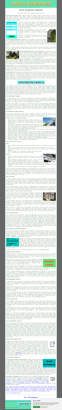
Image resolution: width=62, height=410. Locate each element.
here (38, 335)
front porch (15, 216)
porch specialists (41, 90)
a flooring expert (41, 383)
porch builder (21, 48)
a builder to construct (15, 369)
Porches (47, 249)
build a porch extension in (22, 360)
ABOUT (46, 7)
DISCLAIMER (53, 7)
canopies (32, 113)
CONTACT (49, 7)
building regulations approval (40, 53)
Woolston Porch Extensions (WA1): (13, 15)
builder (45, 22)
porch (16, 60)
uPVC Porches (44, 386)
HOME (40, 7)
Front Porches (42, 389)
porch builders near (31, 362)
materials (22, 29)
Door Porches (22, 386)
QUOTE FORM (18, 352)
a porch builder (12, 378)
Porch (7, 85)
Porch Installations (48, 387)
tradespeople (41, 377)
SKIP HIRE (39, 378)
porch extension (52, 335)
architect (34, 26)
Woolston (29, 85)
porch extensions (10, 92)
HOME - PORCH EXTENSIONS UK (31, 397)
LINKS (43, 7)
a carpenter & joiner (32, 379)
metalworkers (46, 379)
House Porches (9, 387)
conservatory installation (24, 383)
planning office (36, 47)
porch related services (48, 350)
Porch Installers (24, 388)
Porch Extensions (51, 386)
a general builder (20, 382)
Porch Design (37, 386)
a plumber (18, 379)
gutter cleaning (35, 382)
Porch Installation (33, 388)
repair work (8, 104)
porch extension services (15, 355)
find (9, 323)
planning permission (15, 40)
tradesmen (17, 384)
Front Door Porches (13, 386)
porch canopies (44, 344)
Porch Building (29, 386)
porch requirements (29, 351)
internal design (35, 36)
